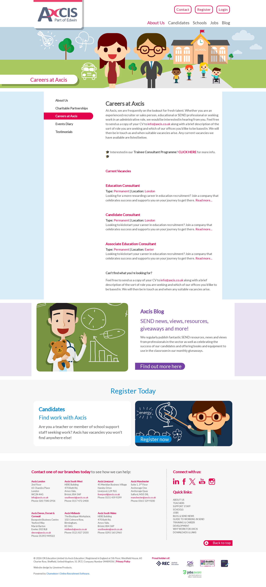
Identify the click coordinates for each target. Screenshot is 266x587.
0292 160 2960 (113, 532)
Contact (182, 9)
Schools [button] (200, 22)
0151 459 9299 (113, 497)
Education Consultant (123, 185)
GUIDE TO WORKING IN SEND (188, 519)
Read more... (203, 200)
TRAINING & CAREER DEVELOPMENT (184, 524)
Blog (226, 22)
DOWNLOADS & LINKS (184, 532)
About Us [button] (156, 22)
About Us (61, 100)
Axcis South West (73, 481)
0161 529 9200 (146, 500)
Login (223, 9)
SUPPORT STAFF (182, 506)
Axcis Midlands (72, 513)
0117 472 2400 (80, 500)
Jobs (214, 22)
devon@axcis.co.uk (41, 532)
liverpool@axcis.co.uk (109, 494)
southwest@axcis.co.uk (76, 497)
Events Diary (64, 124)
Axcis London (38, 481)
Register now (154, 439)
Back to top (217, 543)
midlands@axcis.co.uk (76, 529)
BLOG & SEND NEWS (183, 516)
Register (204, 9)
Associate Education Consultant (131, 244)
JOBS (176, 512)
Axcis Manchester (140, 481)
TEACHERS (178, 503)
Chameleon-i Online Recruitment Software (67, 573)
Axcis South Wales (107, 513)
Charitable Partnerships (71, 108)
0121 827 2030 (80, 532)
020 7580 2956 (46, 500)
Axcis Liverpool (105, 481)
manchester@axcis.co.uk (143, 497)
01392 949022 (46, 535)
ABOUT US (178, 499)
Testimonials (63, 132)
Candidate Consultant (123, 215)
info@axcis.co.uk (159, 124)
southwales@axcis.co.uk (110, 529)
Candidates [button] (178, 22)
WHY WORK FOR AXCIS (185, 528)
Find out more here (161, 366)
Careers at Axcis (66, 116)
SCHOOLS (178, 509)
